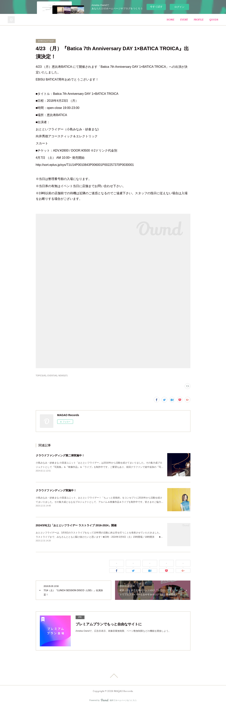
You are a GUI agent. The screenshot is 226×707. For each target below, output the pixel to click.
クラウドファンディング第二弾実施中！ (60, 455)
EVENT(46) (52, 376)
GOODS (213, 19)
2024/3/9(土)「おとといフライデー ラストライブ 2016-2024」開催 (76, 525)
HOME (170, 19)
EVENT (184, 19)
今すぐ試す (156, 6)
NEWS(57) (63, 376)
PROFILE (199, 19)
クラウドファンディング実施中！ (56, 490)
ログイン (179, 6)
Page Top (113, 676)
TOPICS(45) (41, 376)
